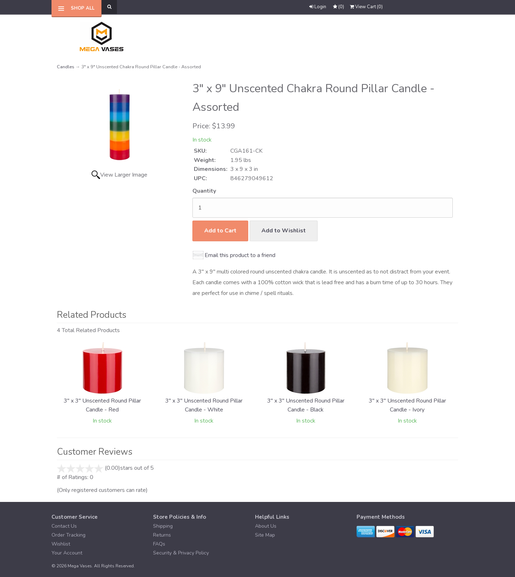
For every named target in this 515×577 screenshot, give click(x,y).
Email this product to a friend (240, 255)
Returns (162, 535)
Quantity (204, 191)
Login (317, 7)
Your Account (67, 552)
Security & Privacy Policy (181, 552)
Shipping (163, 526)
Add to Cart (220, 231)
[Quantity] (322, 208)
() (366, 7)
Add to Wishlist (283, 231)
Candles (65, 67)
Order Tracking (68, 535)
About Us (265, 526)
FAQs (159, 544)
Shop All (82, 8)
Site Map (265, 535)
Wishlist (61, 544)
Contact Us (64, 526)
